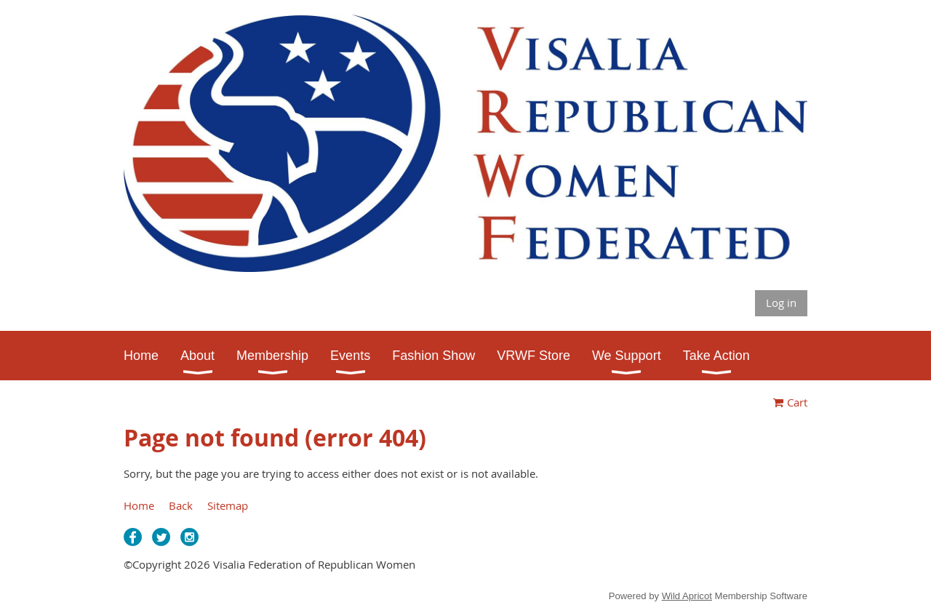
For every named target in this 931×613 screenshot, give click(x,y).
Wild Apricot (687, 595)
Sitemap (227, 505)
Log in (781, 302)
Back (181, 505)
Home (139, 505)
